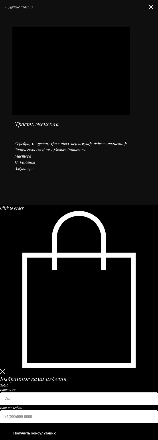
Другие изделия (21, 7)
